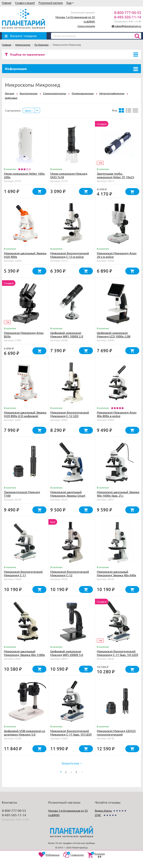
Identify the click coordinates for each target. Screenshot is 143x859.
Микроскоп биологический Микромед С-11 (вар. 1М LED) (117, 653)
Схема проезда (86, 26)
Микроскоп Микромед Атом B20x (24, 334)
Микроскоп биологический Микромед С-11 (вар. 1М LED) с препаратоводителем (71, 734)
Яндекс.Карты (103, 810)
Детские (9, 93)
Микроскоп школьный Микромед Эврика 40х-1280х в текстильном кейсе (24, 654)
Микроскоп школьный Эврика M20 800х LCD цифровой (25, 414)
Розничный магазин (51, 2)
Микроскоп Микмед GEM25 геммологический (116, 732)
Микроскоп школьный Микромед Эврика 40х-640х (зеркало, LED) (116, 575)
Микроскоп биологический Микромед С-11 (23, 573)
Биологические (28, 93)
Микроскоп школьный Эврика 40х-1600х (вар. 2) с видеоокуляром (118, 495)
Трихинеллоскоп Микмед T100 (22, 493)
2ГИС (98, 815)
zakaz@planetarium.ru (128, 26)
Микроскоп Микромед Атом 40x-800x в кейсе (116, 414)
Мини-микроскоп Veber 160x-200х (24, 175)
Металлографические (111, 93)
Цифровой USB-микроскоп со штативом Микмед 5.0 (24, 732)
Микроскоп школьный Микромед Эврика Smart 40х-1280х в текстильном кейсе (67, 497)
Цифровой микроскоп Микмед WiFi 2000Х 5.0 (66, 653)
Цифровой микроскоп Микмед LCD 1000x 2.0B (113, 334)
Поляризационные (83, 93)
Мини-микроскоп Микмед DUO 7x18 (68, 175)
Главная (6, 2)
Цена (29, 110)
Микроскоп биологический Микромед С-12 (69, 573)
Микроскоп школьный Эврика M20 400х (25, 254)
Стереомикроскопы (54, 93)
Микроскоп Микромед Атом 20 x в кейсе (116, 254)
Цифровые (11, 97)
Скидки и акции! (25, 2)
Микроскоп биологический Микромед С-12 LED (69, 414)
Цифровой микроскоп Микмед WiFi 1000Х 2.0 (66, 334)
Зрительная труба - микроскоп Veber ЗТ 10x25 (115, 175)
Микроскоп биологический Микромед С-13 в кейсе (69, 254)
